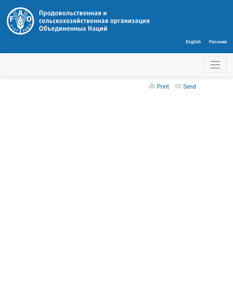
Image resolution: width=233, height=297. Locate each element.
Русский (218, 42)
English (193, 42)
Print (163, 86)
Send (189, 86)
